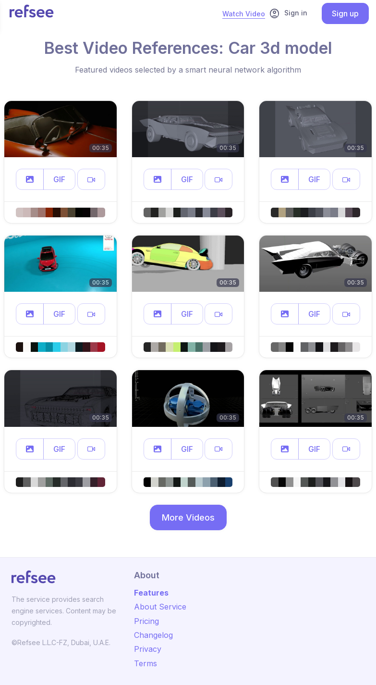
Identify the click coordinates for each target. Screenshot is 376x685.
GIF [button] (59, 179)
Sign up (345, 13)
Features (151, 593)
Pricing (146, 621)
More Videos (188, 517)
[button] (30, 179)
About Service (160, 606)
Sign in (288, 13)
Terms (145, 663)
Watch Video (243, 14)
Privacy (147, 649)
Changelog (153, 635)
